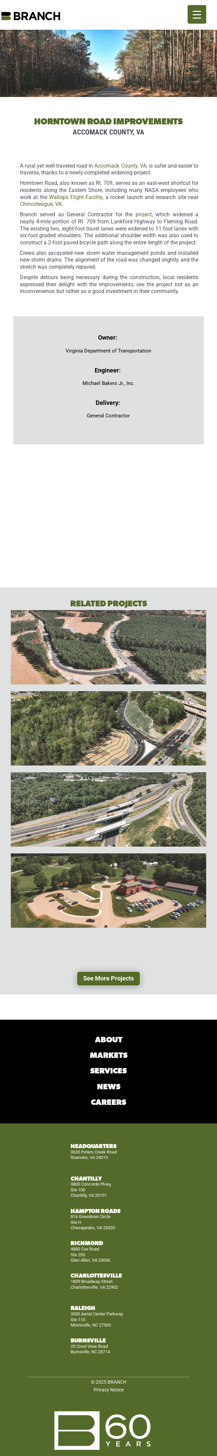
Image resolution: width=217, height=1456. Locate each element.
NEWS (108, 1087)
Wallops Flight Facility (75, 197)
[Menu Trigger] (197, 14)
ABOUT (108, 1040)
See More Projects (108, 978)
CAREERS (108, 1103)
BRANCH (116, 1382)
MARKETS (108, 1056)
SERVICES (108, 1071)
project (144, 214)
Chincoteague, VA (41, 204)
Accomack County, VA (120, 166)
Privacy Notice (109, 1389)
